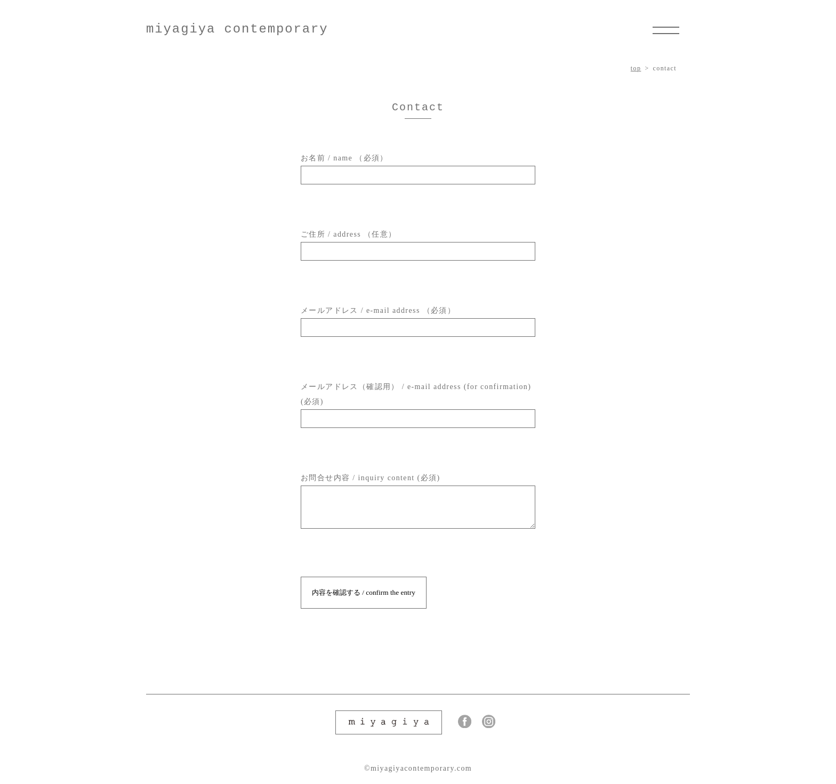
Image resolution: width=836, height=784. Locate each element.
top (636, 68)
